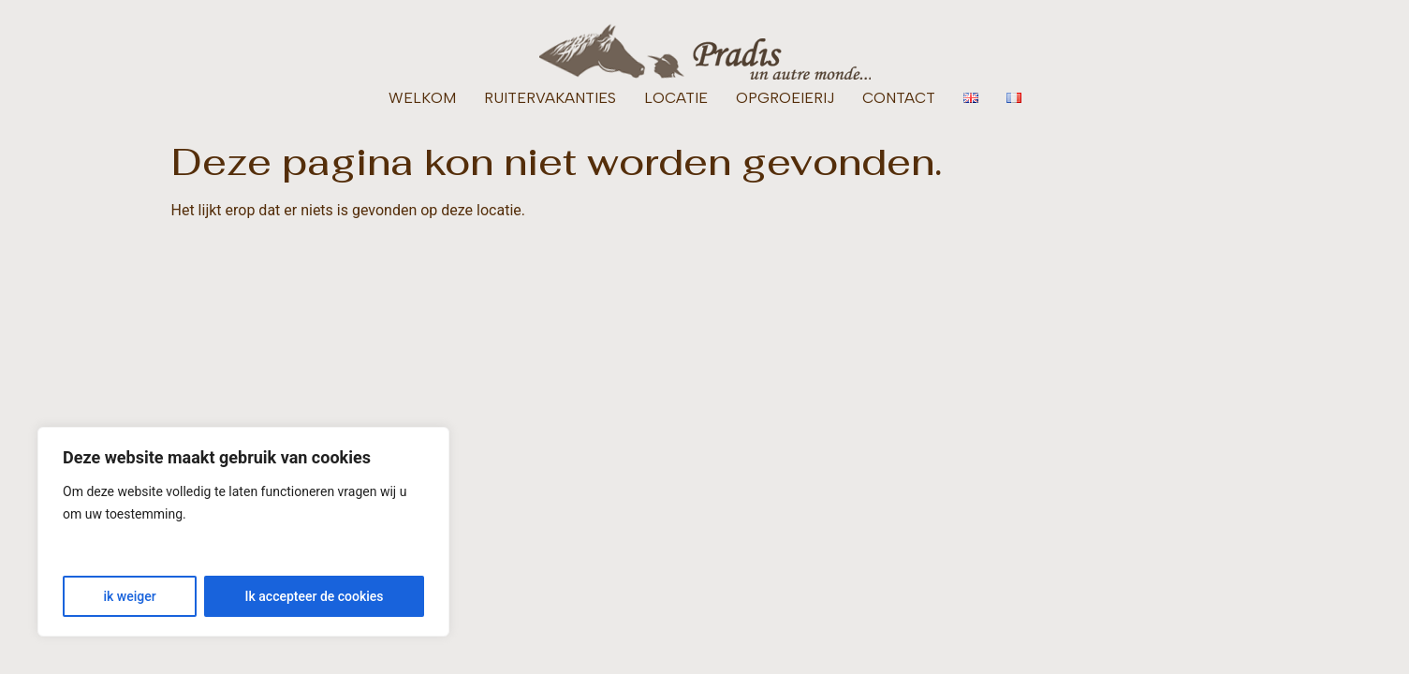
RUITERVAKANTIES (550, 98)
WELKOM (422, 98)
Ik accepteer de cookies (314, 596)
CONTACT (898, 98)
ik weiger (129, 596)
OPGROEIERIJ (785, 98)
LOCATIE (676, 98)
